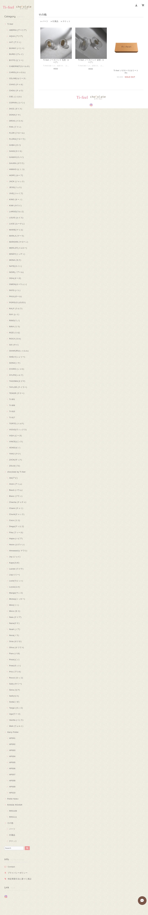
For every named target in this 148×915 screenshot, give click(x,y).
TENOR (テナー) (16, 393)
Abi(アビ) (13, 478)
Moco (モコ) (14, 611)
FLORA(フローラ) (17, 139)
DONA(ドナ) (14, 115)
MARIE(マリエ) (16, 230)
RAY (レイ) (14, 314)
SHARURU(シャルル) (18, 351)
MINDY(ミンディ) (17, 254)
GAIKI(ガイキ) (15, 151)
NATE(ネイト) (15, 266)
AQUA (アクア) (16, 36)
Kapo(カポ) (14, 563)
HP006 (12, 768)
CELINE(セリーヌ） (18, 78)
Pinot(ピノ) (14, 659)
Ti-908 (12, 405)
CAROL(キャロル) (17, 72)
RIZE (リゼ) (14, 333)
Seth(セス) (14, 696)
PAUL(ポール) (15, 296)
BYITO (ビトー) (16, 60)
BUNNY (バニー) (16, 48)
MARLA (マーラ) (16, 236)
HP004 (12, 756)
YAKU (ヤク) (15, 454)
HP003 (12, 750)
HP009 (12, 787)
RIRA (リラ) (14, 326)
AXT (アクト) (15, 42)
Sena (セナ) (14, 690)
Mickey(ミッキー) (17, 599)
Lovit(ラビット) (16, 581)
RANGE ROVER (14, 805)
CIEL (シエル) (15, 97)
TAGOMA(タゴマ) (17, 381)
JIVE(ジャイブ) (16, 193)
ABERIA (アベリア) (17, 30)
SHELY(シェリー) (17, 357)
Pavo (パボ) (14, 653)
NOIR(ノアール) (16, 272)
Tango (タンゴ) (16, 708)
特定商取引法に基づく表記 (20, 879)
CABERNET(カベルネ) (19, 66)
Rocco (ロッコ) (16, 678)
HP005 (12, 762)
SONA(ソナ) (14, 363)
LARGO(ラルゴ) (16, 211)
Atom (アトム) (15, 484)
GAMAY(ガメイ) (16, 157)
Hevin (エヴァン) (16, 544)
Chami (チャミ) (16, 508)
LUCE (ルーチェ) (17, 224)
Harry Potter (13, 732)
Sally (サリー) (15, 684)
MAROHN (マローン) (18, 242)
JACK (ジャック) (16, 181)
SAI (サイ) (13, 345)
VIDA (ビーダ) (15, 436)
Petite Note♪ (13, 799)
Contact (11, 867)
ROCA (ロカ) (15, 339)
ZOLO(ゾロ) (14, 466)
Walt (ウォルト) (16, 726)
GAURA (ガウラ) (16, 163)
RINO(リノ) (14, 320)
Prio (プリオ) (15, 672)
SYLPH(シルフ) (16, 375)
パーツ (12, 829)
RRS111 (13, 817)
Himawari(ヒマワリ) (18, 551)
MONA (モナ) (15, 260)
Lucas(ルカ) (14, 587)
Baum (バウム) (15, 490)
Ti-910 (12, 411)
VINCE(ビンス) (16, 441)
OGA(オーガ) (15, 278)
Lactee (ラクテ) (16, 569)
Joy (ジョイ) (14, 557)
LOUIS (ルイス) (16, 218)
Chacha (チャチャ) (17, 502)
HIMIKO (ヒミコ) (16, 169)
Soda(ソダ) (14, 702)
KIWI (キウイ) (15, 205)
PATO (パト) (14, 290)
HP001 (12, 738)
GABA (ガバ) (15, 145)
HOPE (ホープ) (16, 175)
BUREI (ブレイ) (16, 54)
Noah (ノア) (14, 629)
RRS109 (13, 811)
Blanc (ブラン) (15, 496)
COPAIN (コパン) (17, 103)
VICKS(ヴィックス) (18, 430)
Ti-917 (12, 417)
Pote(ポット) (15, 666)
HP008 (12, 781)
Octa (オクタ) (15, 641)
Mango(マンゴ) (16, 593)
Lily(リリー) (14, 575)
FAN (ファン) (15, 127)
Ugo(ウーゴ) (14, 714)
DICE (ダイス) (15, 109)
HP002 (12, 744)
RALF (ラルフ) (15, 308)
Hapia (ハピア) (16, 538)
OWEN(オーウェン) (18, 284)
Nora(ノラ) (14, 635)
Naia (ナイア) (15, 617)
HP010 (12, 793)
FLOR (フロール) (17, 133)
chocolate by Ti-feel (16, 472)
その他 (10, 823)
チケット (13, 841)
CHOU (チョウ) (16, 90)
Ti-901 (12, 399)
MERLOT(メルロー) (18, 248)
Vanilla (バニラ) (16, 720)
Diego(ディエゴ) (16, 526)
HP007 (12, 774)
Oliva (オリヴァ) (16, 647)
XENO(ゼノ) (14, 448)
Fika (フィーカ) (16, 532)
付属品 (12, 835)
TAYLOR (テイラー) (18, 387)
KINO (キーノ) (15, 199)
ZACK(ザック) (15, 460)
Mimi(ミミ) (14, 605)
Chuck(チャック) (16, 514)
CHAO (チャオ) (16, 84)
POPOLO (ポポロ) (17, 302)
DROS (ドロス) (16, 121)
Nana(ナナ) (14, 623)
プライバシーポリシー (18, 873)
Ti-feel (10, 24)
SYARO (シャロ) (16, 369)
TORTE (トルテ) (16, 423)
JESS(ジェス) (15, 187)
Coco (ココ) (14, 520)
